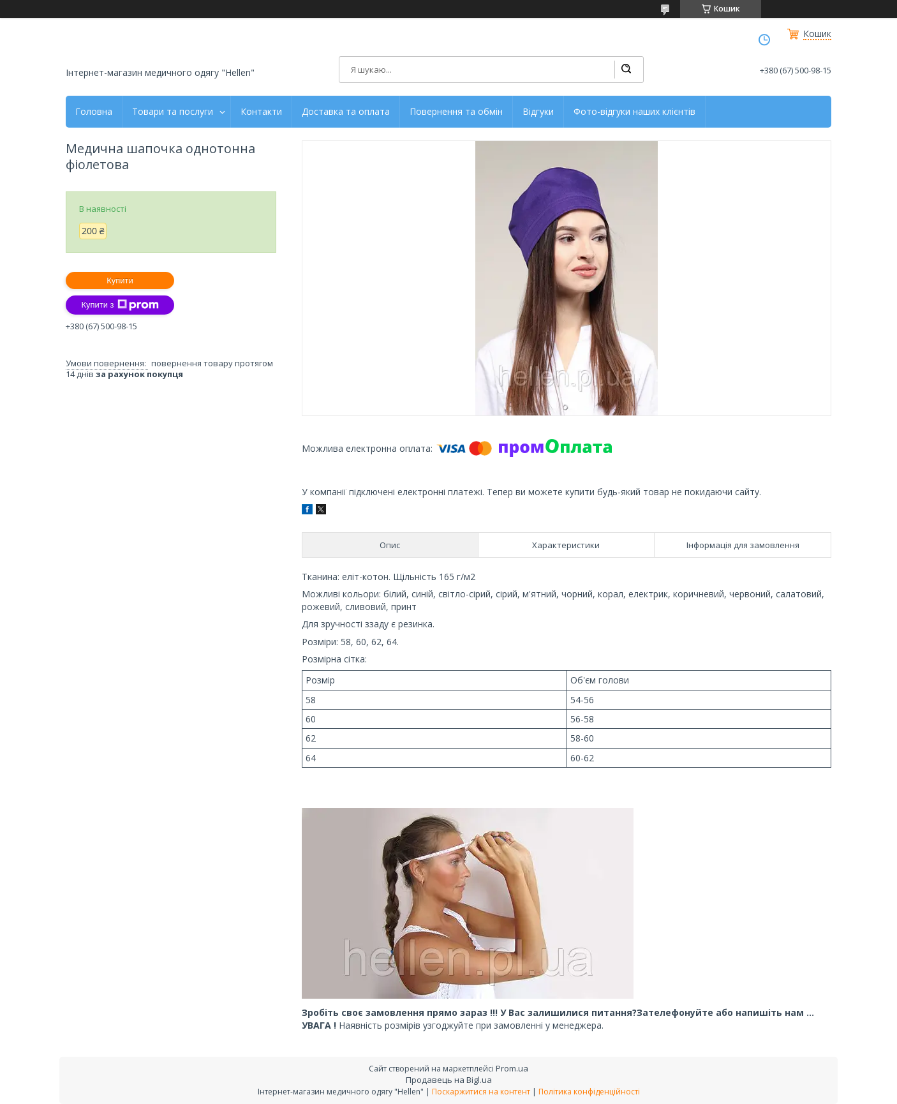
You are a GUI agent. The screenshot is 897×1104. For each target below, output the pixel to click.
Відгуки (538, 111)
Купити (120, 280)
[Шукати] (625, 69)
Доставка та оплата (346, 111)
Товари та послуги (172, 111)
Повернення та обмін (456, 111)
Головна (93, 111)
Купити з (119, 305)
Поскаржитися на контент (481, 1091)
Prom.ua (512, 1068)
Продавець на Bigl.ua (449, 1079)
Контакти (261, 111)
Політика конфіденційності (589, 1091)
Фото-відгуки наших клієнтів (634, 111)
